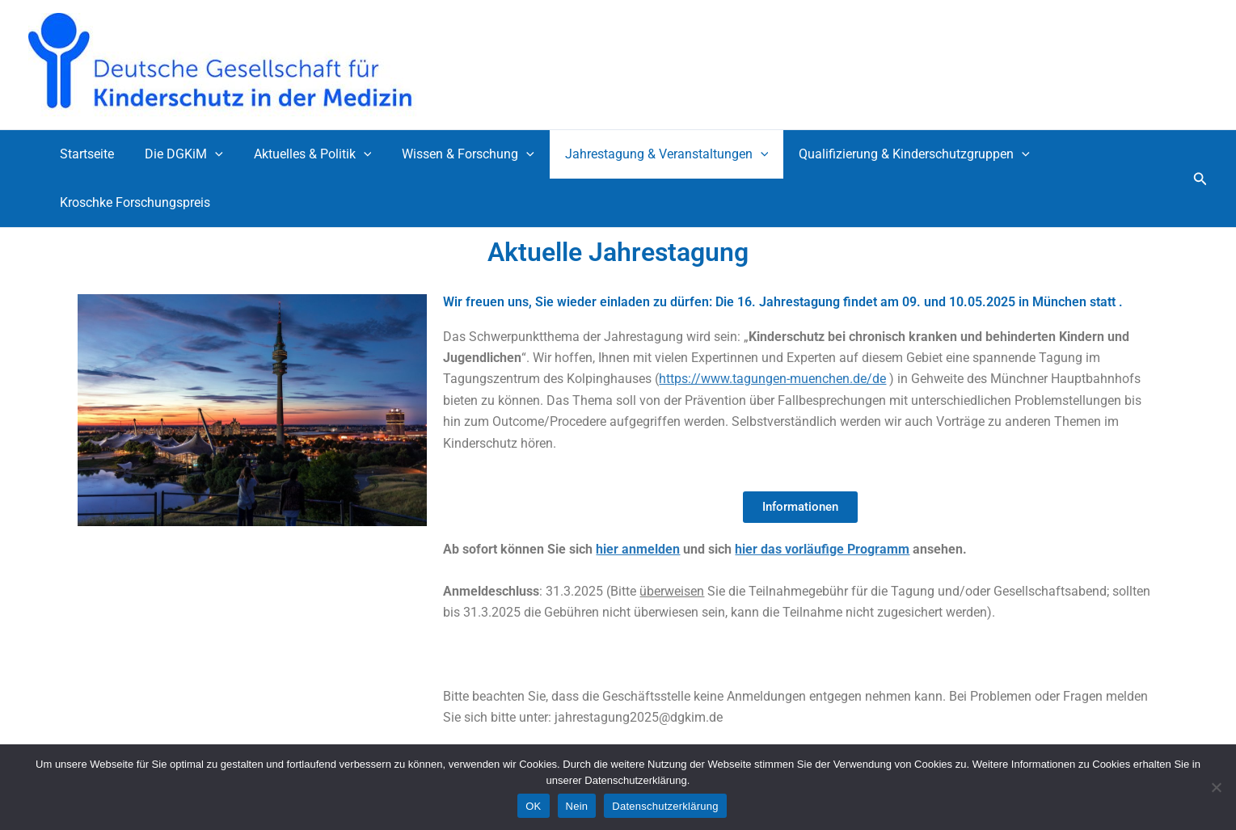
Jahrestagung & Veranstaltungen (645, 154)
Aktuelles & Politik (301, 154)
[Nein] (1216, 787)
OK (533, 806)
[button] (1200, 179)
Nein (577, 806)
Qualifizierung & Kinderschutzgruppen (887, 154)
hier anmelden (638, 549)
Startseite (84, 154)
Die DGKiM (176, 154)
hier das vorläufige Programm (822, 549)
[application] (208, 154)
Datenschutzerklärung (665, 806)
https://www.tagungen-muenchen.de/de (772, 378)
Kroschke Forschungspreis (132, 202)
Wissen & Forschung (451, 154)
